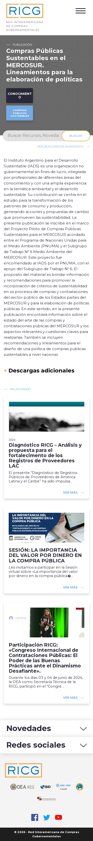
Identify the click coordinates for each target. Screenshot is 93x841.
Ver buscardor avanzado (60, 146)
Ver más (70, 492)
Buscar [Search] (75, 136)
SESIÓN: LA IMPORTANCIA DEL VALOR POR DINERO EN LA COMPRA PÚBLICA (45, 555)
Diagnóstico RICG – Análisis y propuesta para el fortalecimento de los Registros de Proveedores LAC (45, 455)
